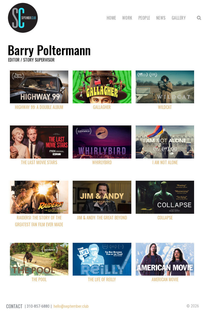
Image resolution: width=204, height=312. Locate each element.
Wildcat (165, 107)
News (161, 18)
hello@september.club (71, 306)
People (144, 18)
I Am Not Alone (165, 162)
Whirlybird (102, 162)
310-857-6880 (38, 306)
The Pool (39, 279)
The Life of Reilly (102, 279)
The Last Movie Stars (39, 162)
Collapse (165, 218)
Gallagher (102, 107)
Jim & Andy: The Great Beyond (102, 218)
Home (111, 18)
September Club (23, 18)
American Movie (165, 279)
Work (127, 18)
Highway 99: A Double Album (39, 107)
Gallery (179, 18)
